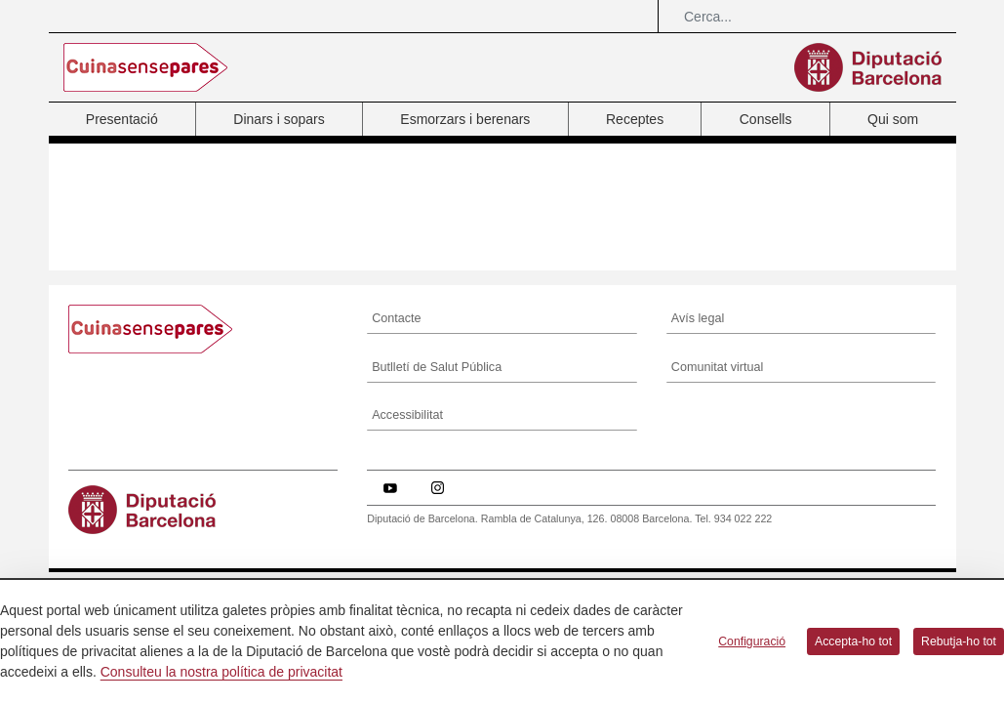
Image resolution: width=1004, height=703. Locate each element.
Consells (766, 119)
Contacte (396, 318)
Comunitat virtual (717, 367)
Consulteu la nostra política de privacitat (221, 672)
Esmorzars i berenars (465, 119)
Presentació (122, 119)
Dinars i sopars (278, 119)
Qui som (892, 119)
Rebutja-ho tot (958, 641)
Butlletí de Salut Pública (437, 367)
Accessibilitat (407, 415)
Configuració (751, 641)
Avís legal (697, 318)
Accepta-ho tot (853, 641)
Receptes (634, 119)
